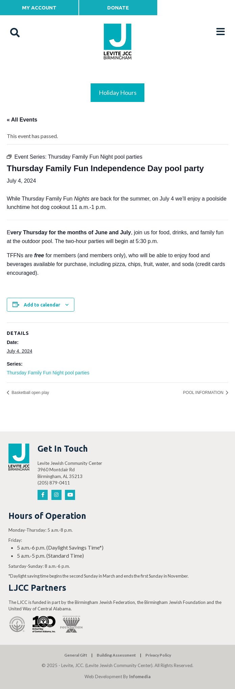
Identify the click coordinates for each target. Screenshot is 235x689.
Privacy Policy (158, 655)
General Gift (75, 655)
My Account (39, 7)
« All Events (22, 120)
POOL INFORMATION (204, 392)
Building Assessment (116, 655)
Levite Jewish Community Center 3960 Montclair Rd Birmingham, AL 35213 (70, 469)
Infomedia (139, 676)
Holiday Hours (118, 92)
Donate (118, 7)
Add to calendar (42, 304)
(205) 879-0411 (54, 482)
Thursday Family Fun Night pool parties (48, 372)
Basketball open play (29, 392)
